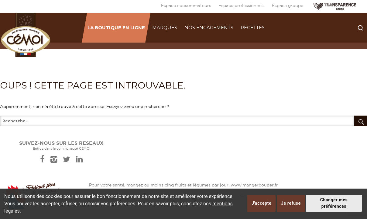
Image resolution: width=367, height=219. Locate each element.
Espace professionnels (241, 6)
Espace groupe (287, 6)
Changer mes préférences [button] (334, 203)
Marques (164, 27)
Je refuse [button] (291, 203)
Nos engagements (208, 27)
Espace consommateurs (186, 6)
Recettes (253, 27)
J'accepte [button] (261, 203)
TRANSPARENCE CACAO (335, 6)
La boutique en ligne (116, 27)
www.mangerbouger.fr (254, 185)
